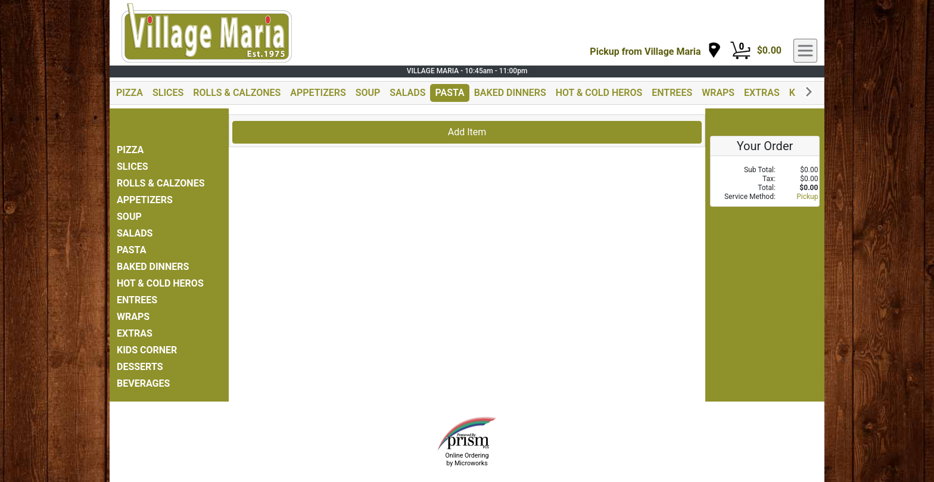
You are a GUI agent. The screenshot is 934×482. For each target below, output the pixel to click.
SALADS (407, 92)
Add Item (467, 132)
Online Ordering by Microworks (466, 459)
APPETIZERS (317, 92)
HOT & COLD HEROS (599, 92)
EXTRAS (762, 92)
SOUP (368, 92)
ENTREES (672, 92)
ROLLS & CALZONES (237, 92)
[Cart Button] (740, 51)
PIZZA (129, 92)
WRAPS (718, 92)
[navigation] (655, 51)
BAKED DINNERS (510, 92)
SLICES (167, 92)
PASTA (449, 92)
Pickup (807, 196)
